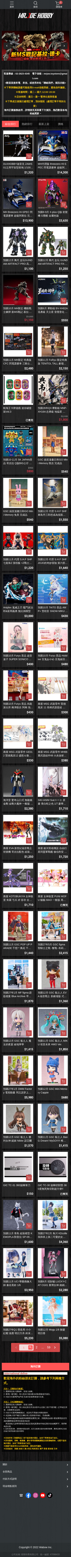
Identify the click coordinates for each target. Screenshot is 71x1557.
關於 (5, 1464)
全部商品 (7, 1471)
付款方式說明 (10, 1478)
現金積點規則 (10, 1486)
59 (48, 1347)
